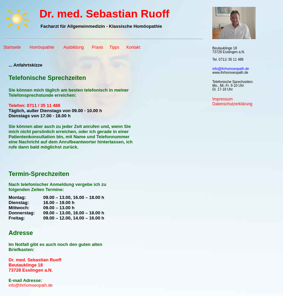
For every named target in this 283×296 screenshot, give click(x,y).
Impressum (222, 99)
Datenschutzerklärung (232, 104)
